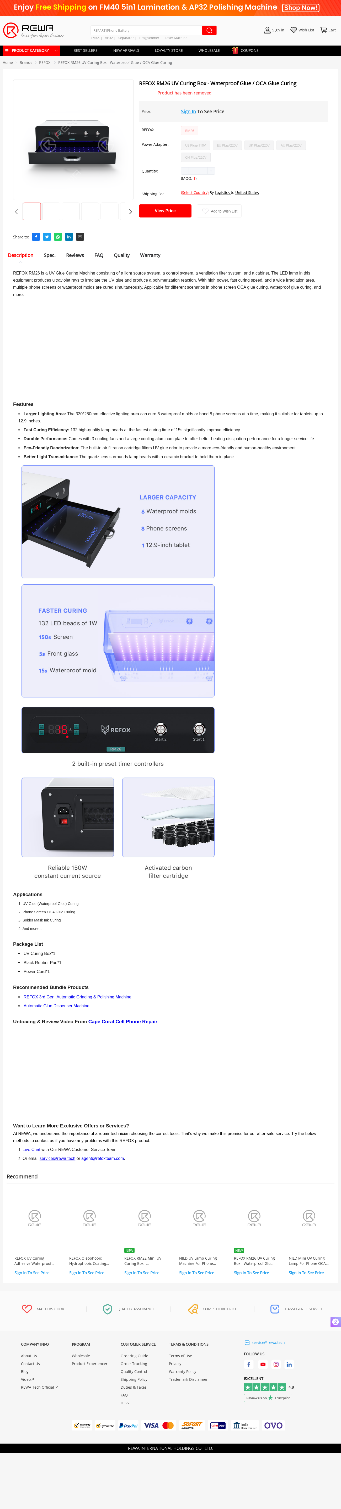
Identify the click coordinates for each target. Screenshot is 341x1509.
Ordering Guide (134, 1355)
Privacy (175, 1363)
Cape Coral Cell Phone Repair (122, 1021)
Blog (25, 1371)
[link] (26, 62)
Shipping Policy (134, 1379)
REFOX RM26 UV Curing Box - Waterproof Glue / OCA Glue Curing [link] (115, 62)
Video (27, 1379)
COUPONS (247, 50)
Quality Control (134, 1371)
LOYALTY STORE (169, 50)
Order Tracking (134, 1363)
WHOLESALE (209, 50)
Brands (26, 62)
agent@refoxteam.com (102, 1158)
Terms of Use (180, 1355)
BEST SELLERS (85, 50)
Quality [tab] (122, 255)
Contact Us (30, 1363)
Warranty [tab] (150, 255)
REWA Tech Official (40, 1387)
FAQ (124, 1395)
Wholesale (81, 1355)
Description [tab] (20, 255)
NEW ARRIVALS (126, 50)
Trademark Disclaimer (188, 1379)
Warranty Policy (182, 1371)
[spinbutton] (198, 171)
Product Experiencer (90, 1363)
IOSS (125, 1402)
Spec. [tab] (50, 255)
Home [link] (8, 62)
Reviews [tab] (75, 255)
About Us (29, 1355)
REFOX (45, 62)
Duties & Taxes (134, 1387)
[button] (185, 170)
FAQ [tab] (98, 255)
